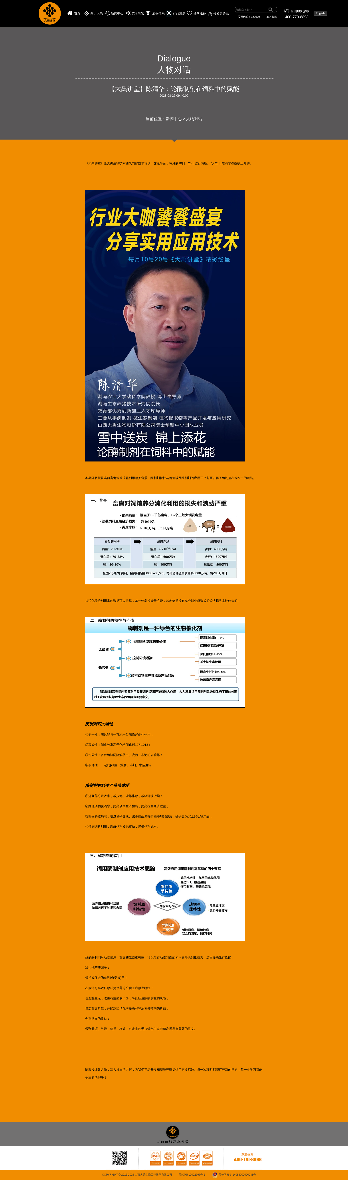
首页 (77, 13)
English (320, 13)
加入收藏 (271, 16)
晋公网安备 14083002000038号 (237, 1174)
